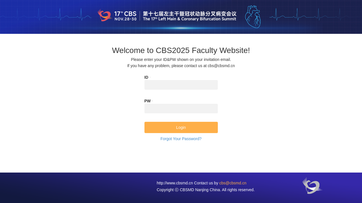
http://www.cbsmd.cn (175, 183)
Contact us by (220, 183)
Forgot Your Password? (181, 138)
